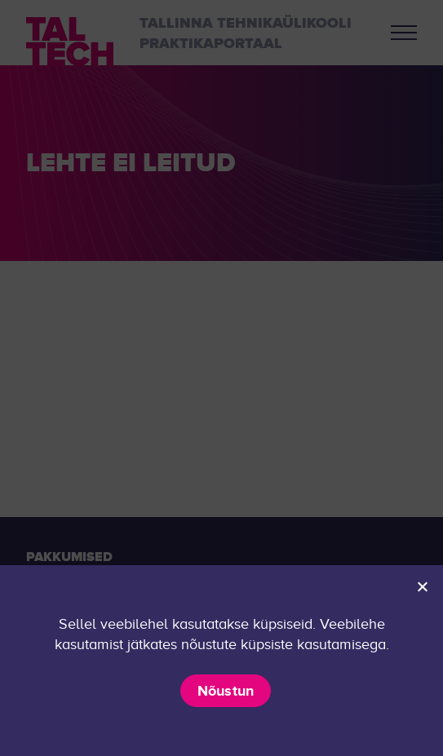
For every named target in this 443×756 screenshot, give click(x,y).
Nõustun (226, 691)
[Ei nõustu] (422, 586)
